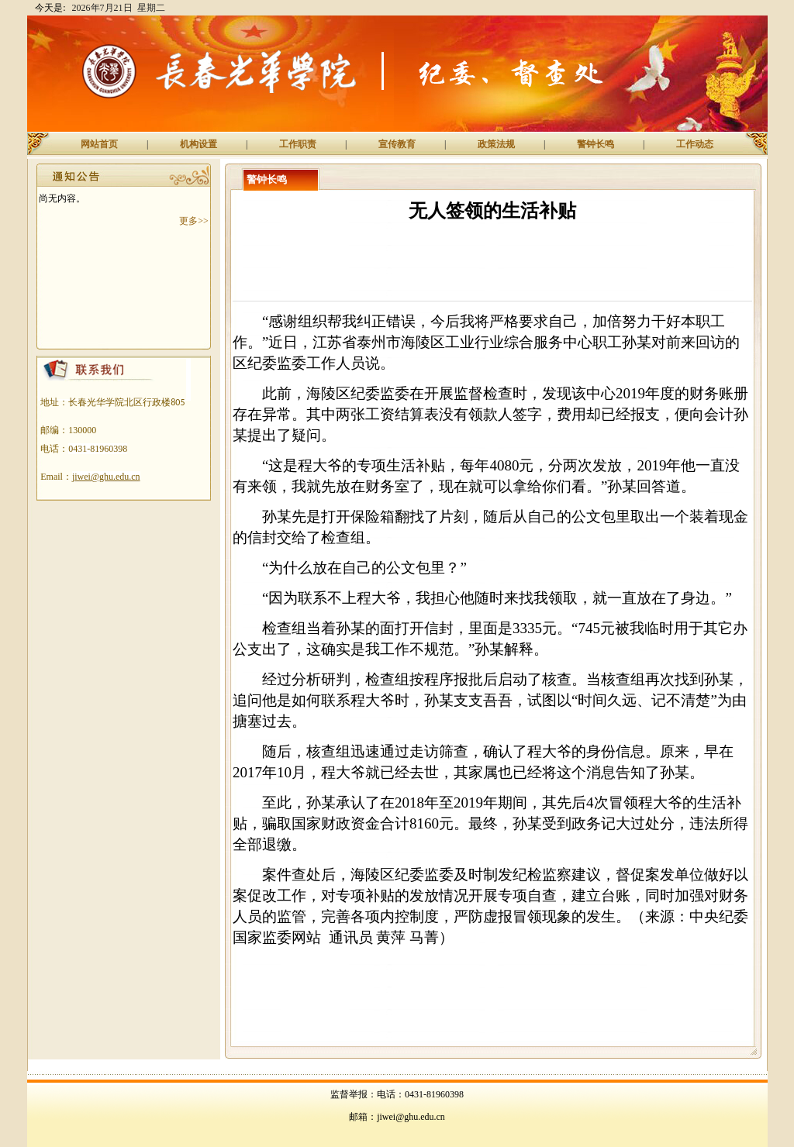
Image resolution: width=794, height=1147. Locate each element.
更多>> (194, 220)
